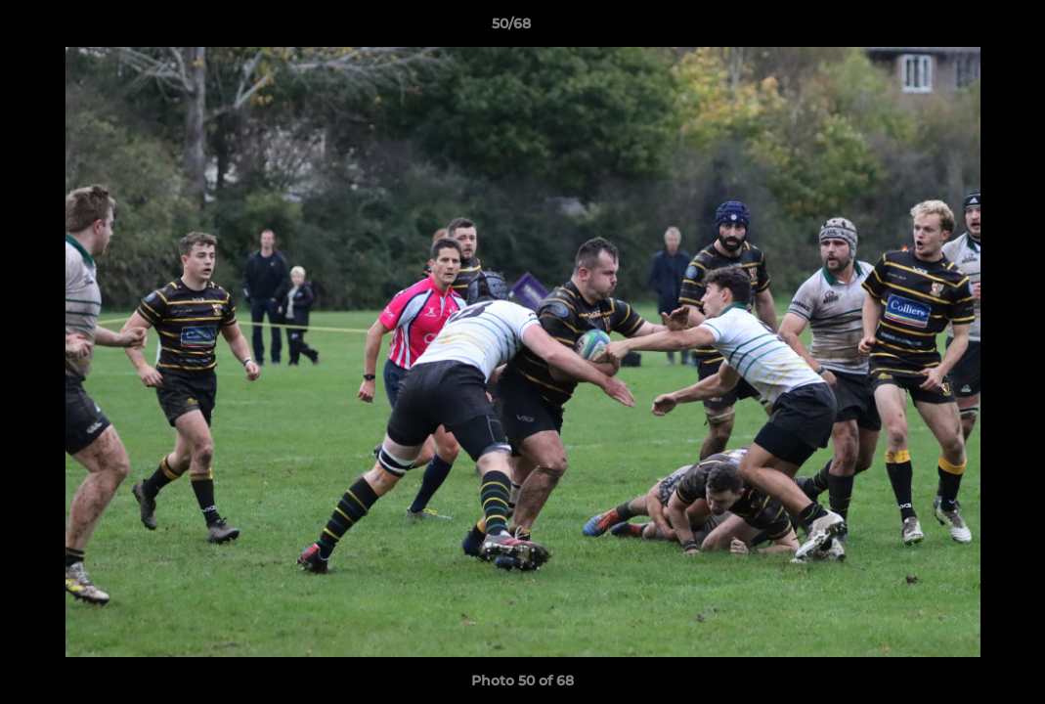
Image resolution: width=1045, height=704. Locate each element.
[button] (963, 28)
